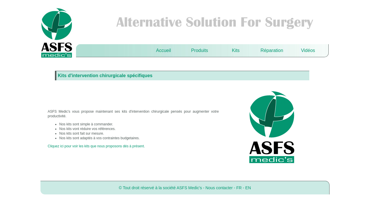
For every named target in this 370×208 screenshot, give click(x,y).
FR (239, 187)
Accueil (163, 50)
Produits (199, 50)
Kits (236, 50)
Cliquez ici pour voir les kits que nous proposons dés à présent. (96, 146)
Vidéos (308, 50)
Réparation (271, 50)
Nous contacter (219, 187)
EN (248, 187)
